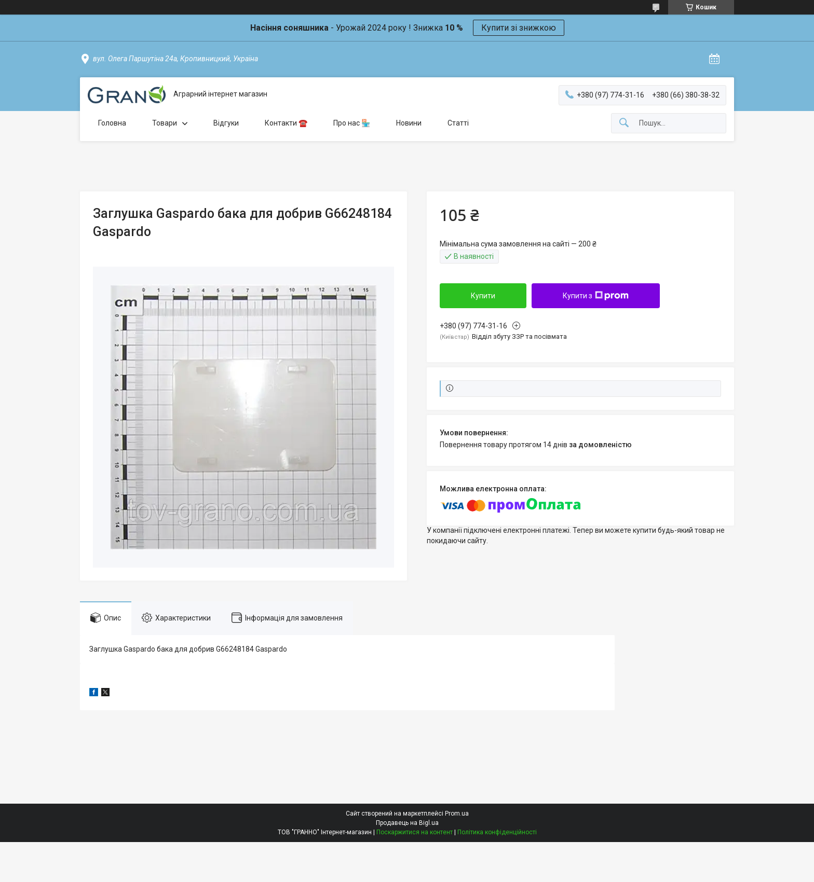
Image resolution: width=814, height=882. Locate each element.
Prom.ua (457, 813)
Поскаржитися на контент (414, 832)
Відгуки (226, 123)
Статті (458, 123)
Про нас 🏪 (351, 123)
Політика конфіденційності (497, 832)
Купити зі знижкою (518, 28)
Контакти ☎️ (286, 123)
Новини (409, 123)
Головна (112, 123)
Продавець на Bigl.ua (407, 822)
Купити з (596, 295)
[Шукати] (624, 123)
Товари (164, 123)
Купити (483, 296)
